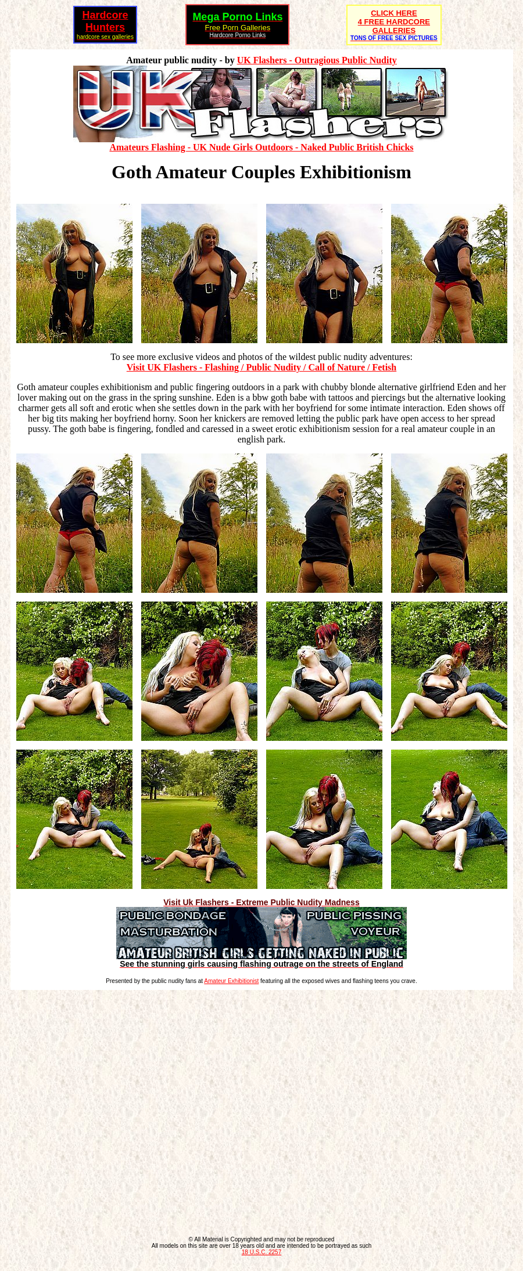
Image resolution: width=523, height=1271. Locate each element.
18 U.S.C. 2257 (261, 1252)
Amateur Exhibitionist (231, 981)
